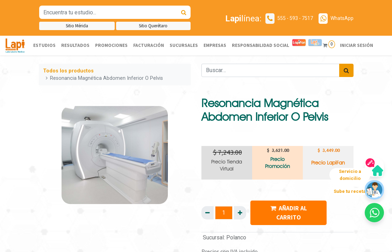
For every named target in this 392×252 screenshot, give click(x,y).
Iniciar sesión (356, 45)
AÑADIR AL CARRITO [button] (288, 212)
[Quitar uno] (207, 212)
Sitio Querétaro (153, 26)
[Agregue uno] (240, 212)
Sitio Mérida (77, 26)
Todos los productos (68, 71)
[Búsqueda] (184, 12)
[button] (374, 212)
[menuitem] (44, 45)
